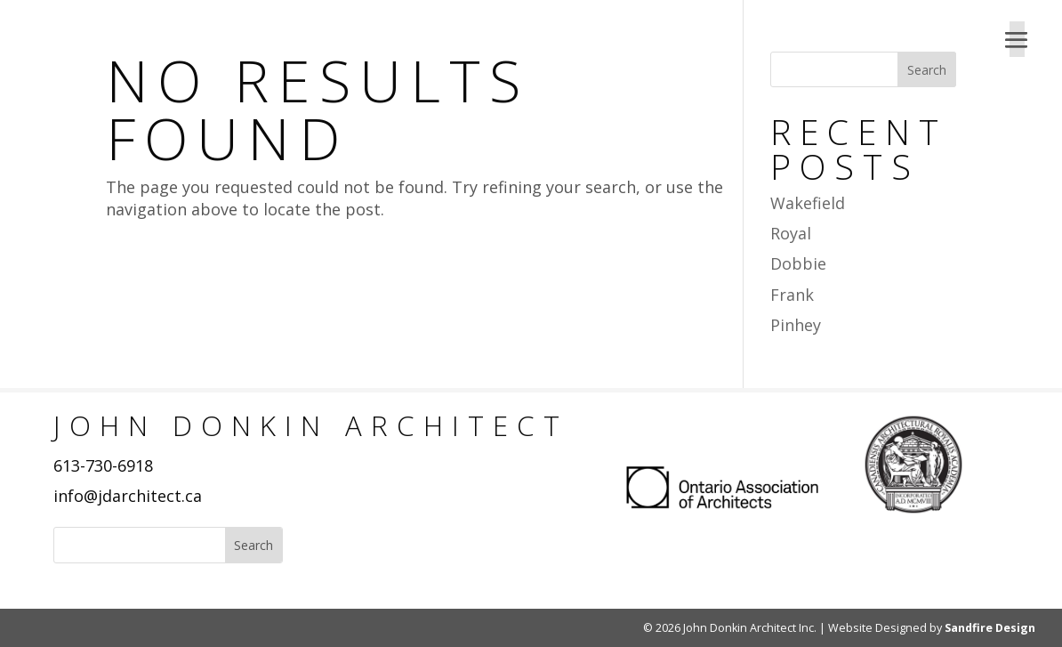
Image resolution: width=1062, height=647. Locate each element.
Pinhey (795, 325)
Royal (790, 233)
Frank (792, 294)
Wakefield (807, 203)
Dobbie (798, 263)
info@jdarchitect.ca (127, 495)
